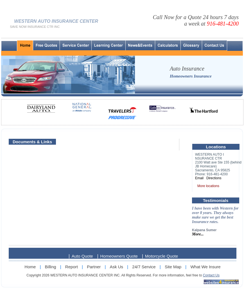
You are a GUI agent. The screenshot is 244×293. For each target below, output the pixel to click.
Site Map (173, 266)
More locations (208, 186)
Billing (50, 266)
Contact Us (211, 275)
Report (71, 266)
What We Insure (205, 266)
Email (199, 178)
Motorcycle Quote (161, 256)
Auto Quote (82, 256)
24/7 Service (143, 266)
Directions (213, 178)
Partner (94, 266)
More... (198, 234)
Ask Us (116, 266)
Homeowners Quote (119, 256)
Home (30, 266)
